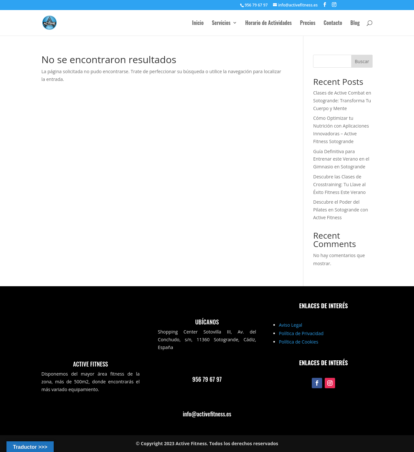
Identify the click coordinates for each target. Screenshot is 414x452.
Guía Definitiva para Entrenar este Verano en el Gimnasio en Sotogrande (341, 159)
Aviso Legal (290, 325)
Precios (307, 23)
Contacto (333, 23)
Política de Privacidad (301, 333)
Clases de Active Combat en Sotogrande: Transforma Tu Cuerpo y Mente (342, 100)
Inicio (198, 23)
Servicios (221, 23)
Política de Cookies (298, 342)
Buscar (362, 61)
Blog (355, 23)
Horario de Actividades (268, 23)
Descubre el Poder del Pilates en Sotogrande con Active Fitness (340, 209)
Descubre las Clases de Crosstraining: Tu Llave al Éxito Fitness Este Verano (339, 184)
